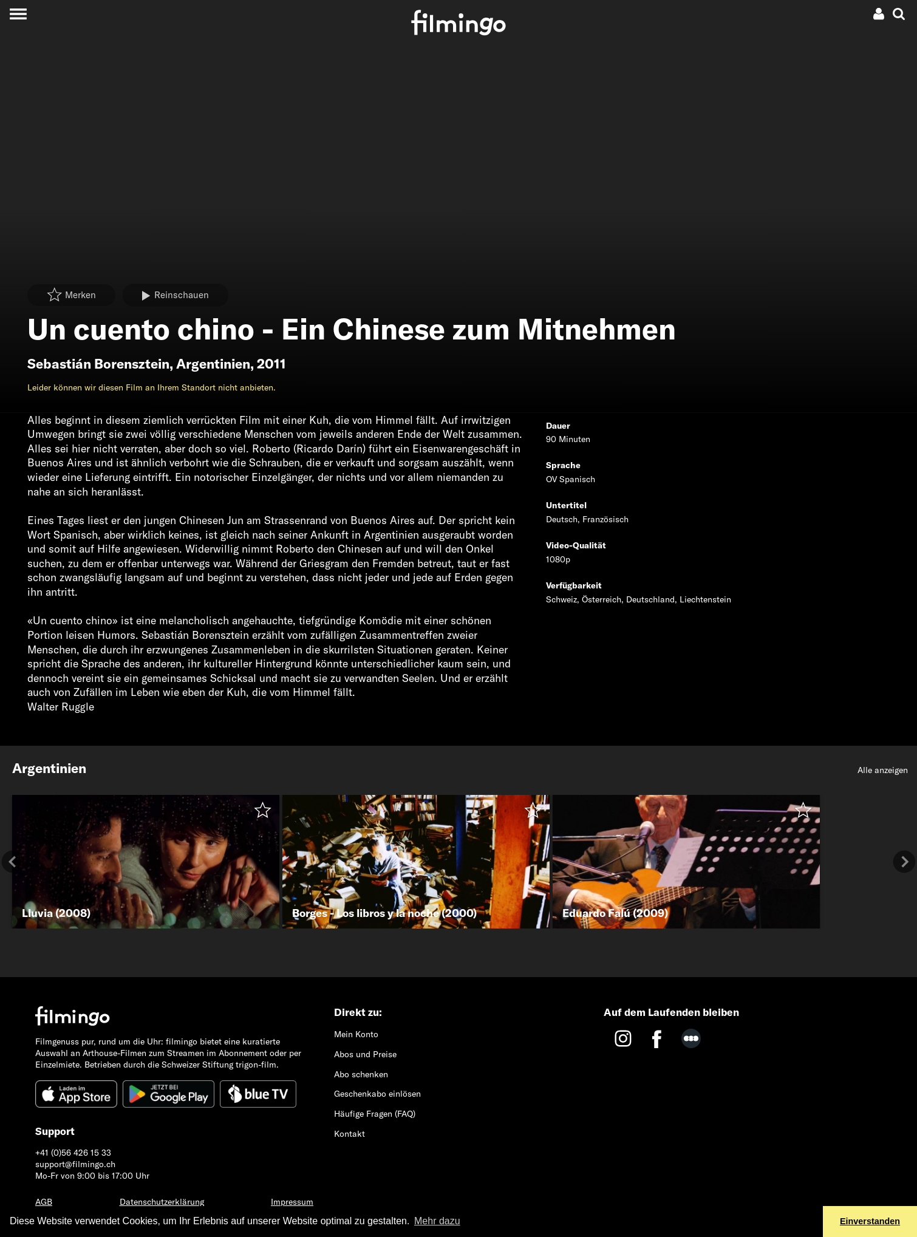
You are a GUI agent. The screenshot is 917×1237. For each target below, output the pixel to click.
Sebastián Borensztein (98, 363)
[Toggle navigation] (18, 13)
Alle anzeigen (882, 770)
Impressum (292, 1201)
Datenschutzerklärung (162, 1201)
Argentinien (213, 363)
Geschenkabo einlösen (377, 1093)
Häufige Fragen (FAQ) (374, 1113)
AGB (43, 1201)
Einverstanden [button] (870, 1221)
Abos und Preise (365, 1054)
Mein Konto (356, 1034)
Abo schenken (361, 1074)
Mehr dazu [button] (437, 1221)
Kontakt (349, 1133)
